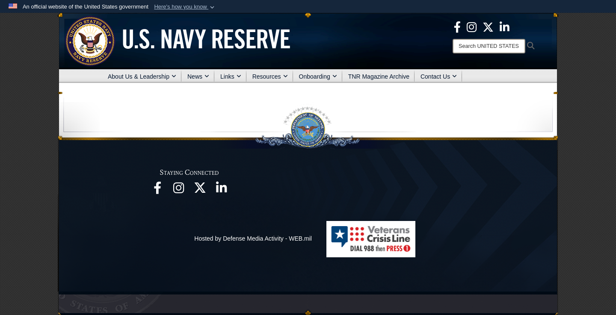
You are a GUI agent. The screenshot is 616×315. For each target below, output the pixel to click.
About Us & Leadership (142, 76)
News (198, 76)
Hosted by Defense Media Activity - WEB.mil (253, 238)
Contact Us (439, 76)
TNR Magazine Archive (378, 76)
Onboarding (318, 76)
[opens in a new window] (157, 190)
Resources (270, 76)
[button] (185, 7)
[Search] (489, 46)
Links (230, 76)
